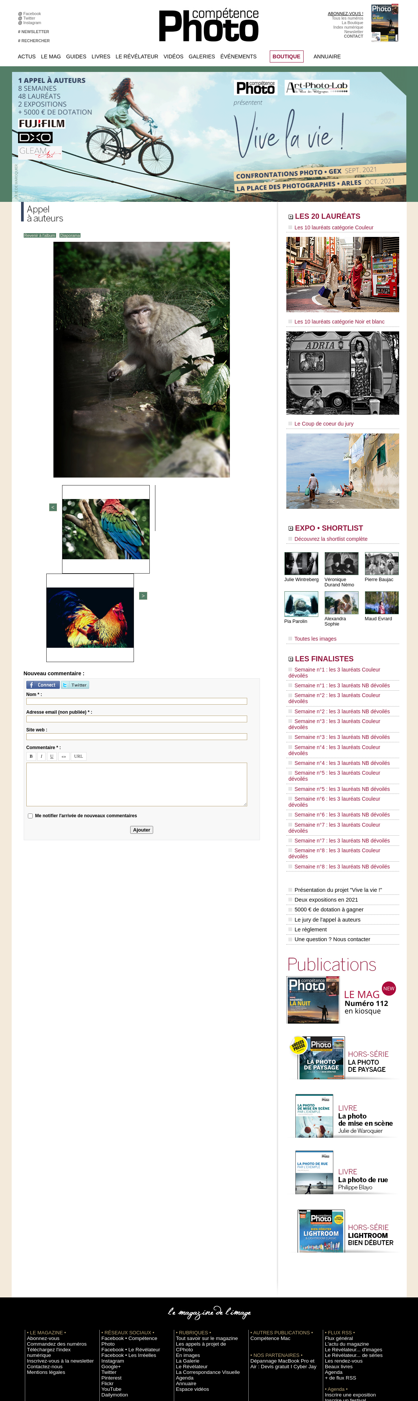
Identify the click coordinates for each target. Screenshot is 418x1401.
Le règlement (307, 817)
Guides (76, 56)
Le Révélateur (137, 56)
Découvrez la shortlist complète (323, 533)
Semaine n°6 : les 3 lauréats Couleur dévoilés (337, 728)
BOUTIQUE (287, 56)
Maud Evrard (378, 611)
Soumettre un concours (345, 1291)
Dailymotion (112, 1274)
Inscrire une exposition (345, 1279)
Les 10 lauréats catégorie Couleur (325, 227)
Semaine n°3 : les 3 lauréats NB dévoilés (333, 693)
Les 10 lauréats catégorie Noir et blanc (330, 319)
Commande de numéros (346, 1313)
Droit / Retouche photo (345, 1330)
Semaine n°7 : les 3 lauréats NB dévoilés (333, 750)
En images (185, 1234)
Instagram (33, 22)
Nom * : (34, 563)
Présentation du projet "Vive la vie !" (333, 786)
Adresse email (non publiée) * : (59, 581)
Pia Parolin (295, 614)
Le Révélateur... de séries (348, 1240)
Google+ (109, 1246)
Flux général (336, 1223)
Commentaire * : (43, 616)
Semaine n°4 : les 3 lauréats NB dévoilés (333, 707)
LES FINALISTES (335, 647)
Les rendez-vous (340, 1246)
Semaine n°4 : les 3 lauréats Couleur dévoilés (337, 700)
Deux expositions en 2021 (322, 794)
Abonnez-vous (40, 1223)
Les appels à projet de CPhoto (203, 1229)
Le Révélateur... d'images (347, 1234)
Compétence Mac (266, 1223)
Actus (27, 56)
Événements (238, 56)
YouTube (109, 1268)
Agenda (183, 1257)
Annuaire (327, 56)
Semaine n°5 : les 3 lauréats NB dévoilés (333, 721)
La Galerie (185, 1240)
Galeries (202, 56)
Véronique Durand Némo (339, 574)
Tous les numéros (347, 18)
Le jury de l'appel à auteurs (323, 809)
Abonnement (336, 1319)
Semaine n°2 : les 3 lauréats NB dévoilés (333, 678)
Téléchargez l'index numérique (54, 1234)
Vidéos (174, 56)
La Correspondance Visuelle (201, 1251)
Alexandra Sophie (342, 611)
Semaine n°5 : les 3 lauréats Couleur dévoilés (337, 714)
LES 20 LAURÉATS (340, 217)
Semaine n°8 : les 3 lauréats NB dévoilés (333, 764)
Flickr (106, 1263)
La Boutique (352, 22)
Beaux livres (336, 1251)
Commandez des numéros (50, 1229)
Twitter (30, 18)
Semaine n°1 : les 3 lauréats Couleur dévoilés (337, 657)
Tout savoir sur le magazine (200, 1223)
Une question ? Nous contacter (328, 825)
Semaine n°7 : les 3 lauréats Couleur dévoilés (337, 743)
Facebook (33, 13)
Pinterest (109, 1257)
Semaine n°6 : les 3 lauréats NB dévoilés (333, 736)
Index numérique (348, 27)
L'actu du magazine (342, 1229)
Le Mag (51, 56)
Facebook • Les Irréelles (123, 1234)
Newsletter (353, 31)
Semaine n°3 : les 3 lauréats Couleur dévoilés (337, 685)
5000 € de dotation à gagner (325, 801)
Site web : (36, 598)
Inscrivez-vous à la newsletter (53, 1240)
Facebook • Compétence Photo (129, 1223)
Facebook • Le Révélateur (125, 1229)
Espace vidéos (189, 1268)
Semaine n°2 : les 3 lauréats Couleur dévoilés (337, 671)
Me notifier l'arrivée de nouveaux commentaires (86, 684)
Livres (101, 56)
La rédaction (336, 1325)
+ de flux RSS (337, 1263)
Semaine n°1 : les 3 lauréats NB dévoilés (333, 664)
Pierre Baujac (378, 572)
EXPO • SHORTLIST (342, 522)
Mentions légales (42, 1251)
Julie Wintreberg (300, 572)
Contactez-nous (41, 1246)
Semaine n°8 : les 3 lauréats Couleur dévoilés (337, 757)
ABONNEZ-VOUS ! (345, 13)
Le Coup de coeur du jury (317, 418)
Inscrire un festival (341, 1285)
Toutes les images (310, 627)
